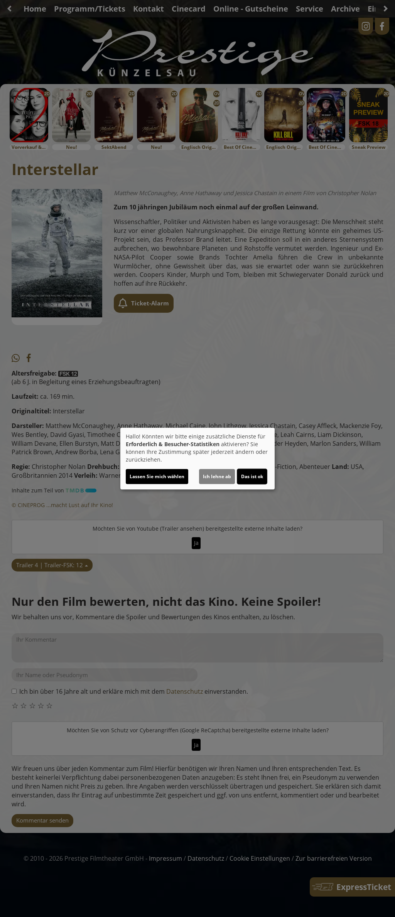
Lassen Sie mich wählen (157, 476)
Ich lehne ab (217, 476)
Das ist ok (252, 476)
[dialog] (197, 458)
